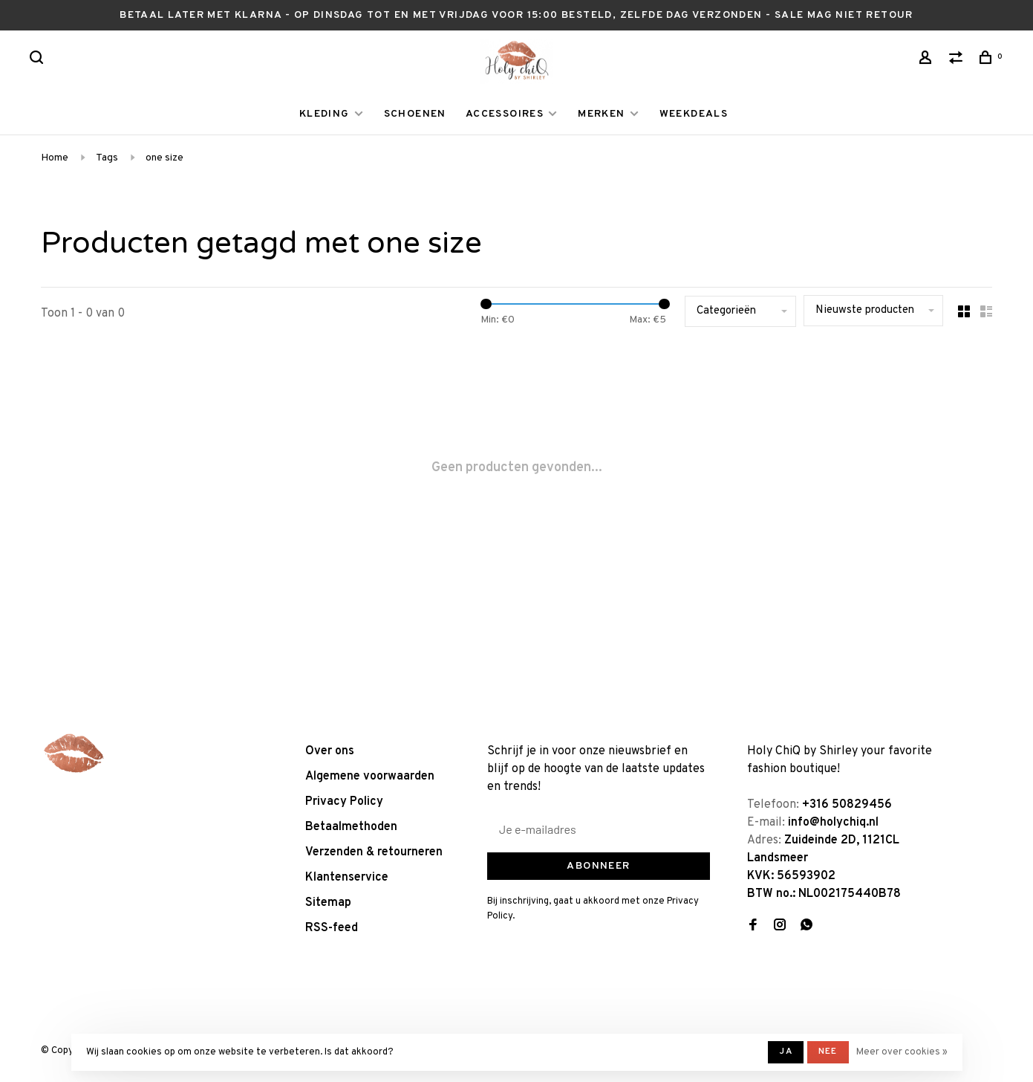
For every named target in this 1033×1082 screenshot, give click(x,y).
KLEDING (324, 114)
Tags (107, 158)
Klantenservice (346, 877)
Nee (828, 1051)
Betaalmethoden (351, 827)
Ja (785, 1051)
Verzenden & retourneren (374, 852)
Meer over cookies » (902, 1052)
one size (164, 158)
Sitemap (328, 902)
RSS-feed (331, 928)
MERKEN (601, 114)
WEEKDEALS (694, 114)
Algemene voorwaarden (369, 776)
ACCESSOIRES (505, 114)
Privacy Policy (344, 801)
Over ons (329, 751)
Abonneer (598, 866)
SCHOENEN (415, 114)
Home (54, 158)
